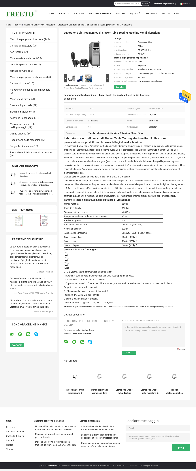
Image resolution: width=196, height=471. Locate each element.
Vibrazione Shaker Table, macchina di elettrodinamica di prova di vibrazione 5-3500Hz (149, 391)
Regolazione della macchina (25, 139)
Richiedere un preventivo (164, 3)
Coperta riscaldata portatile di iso (121, 307)
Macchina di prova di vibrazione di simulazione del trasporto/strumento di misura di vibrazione (75, 391)
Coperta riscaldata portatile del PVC (92, 307)
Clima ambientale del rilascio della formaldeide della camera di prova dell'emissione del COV (97, 428)
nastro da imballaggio (22, 118)
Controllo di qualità (128, 13)
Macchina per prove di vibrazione (39, 24)
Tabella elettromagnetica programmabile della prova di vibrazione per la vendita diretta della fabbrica (174, 391)
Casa (52, 13)
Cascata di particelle (21, 105)
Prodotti (64, 13)
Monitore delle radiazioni (23, 58)
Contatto (120, 87)
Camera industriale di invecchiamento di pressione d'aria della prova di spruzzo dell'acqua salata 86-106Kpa (100, 445)
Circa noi (79, 13)
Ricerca (145, 4)
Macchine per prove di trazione (26, 39)
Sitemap (10, 449)
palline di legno (18, 133)
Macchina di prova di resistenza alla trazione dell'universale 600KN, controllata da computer (55, 444)
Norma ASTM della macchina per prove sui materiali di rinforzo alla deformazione (55, 428)
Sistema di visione (20, 111)
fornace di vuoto (19, 70)
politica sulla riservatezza (50, 466)
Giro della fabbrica (100, 13)
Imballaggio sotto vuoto (23, 64)
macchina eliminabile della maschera (30, 89)
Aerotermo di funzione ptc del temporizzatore (154, 307)
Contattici (151, 13)
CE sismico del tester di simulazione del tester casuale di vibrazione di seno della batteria (36, 194)
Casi (176, 13)
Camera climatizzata (21, 45)
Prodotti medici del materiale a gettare (31, 152)
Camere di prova (19, 83)
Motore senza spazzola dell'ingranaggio (22, 126)
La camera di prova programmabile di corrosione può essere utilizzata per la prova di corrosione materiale (99, 437)
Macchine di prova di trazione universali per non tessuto (54, 435)
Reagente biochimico (21, 146)
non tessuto (16, 52)
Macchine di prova (20, 99)
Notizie (166, 13)
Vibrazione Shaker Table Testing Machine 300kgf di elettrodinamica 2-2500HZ (125, 391)
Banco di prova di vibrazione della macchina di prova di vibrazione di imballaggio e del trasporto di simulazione (99, 391)
